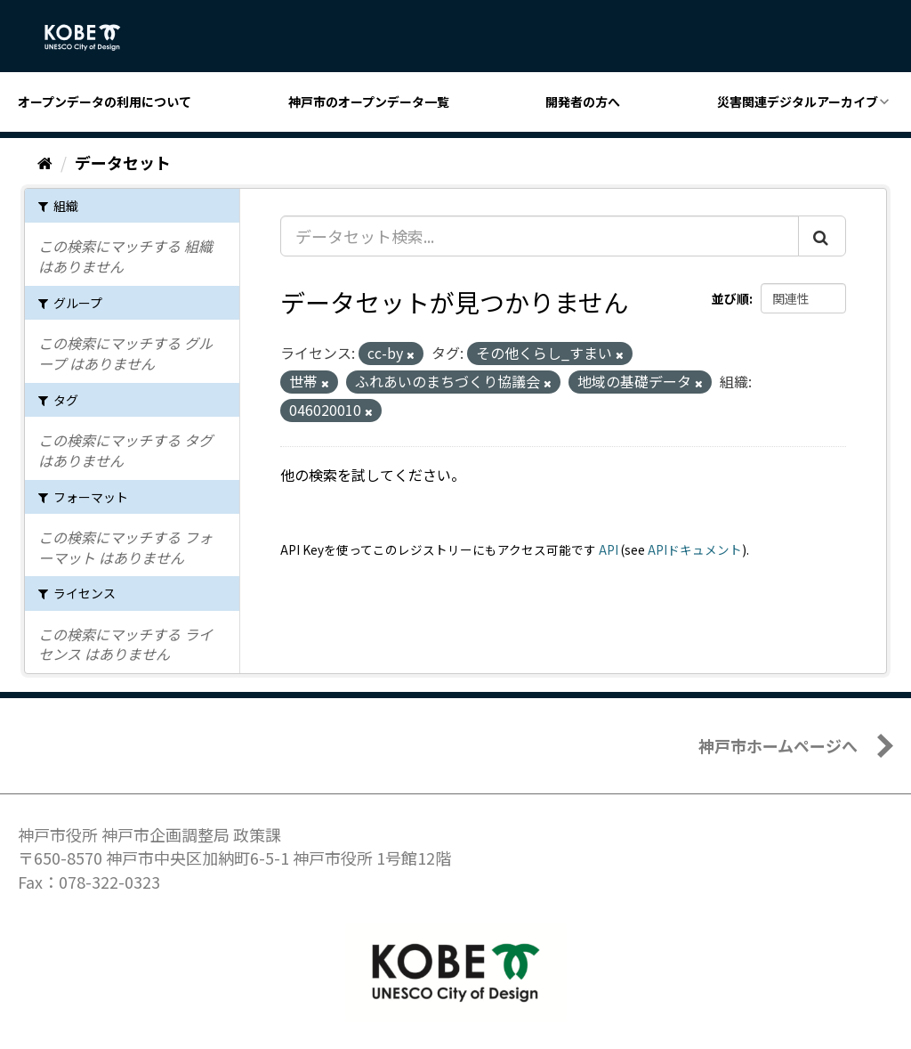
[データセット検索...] (539, 235)
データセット (123, 162)
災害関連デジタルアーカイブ (797, 101)
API (608, 549)
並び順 (730, 298)
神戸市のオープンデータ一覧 (368, 101)
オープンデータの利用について (104, 101)
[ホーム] (44, 162)
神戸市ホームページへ (778, 745)
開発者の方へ (582, 101)
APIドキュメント (695, 549)
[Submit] (822, 235)
